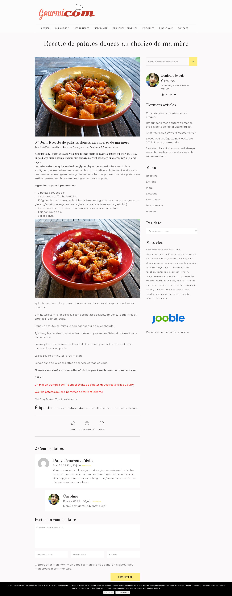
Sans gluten (79, 147)
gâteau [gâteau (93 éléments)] (176, 272)
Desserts (151, 193)
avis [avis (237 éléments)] (185, 254)
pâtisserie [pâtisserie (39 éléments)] (151, 285)
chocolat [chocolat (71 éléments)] (151, 263)
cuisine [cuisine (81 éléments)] (193, 263)
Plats (58, 147)
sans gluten (111, 408)
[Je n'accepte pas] (228, 588)
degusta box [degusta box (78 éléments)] (164, 267)
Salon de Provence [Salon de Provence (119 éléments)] (164, 289)
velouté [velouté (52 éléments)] (150, 298)
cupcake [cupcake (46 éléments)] (151, 267)
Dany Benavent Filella (73, 461)
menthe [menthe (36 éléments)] (150, 281)
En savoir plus (123, 592)
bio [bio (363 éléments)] (148, 258)
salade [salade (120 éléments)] (149, 289)
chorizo (61, 408)
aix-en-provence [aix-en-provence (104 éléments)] (155, 254)
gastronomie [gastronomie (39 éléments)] (164, 272)
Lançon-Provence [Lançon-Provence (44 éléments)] (156, 276)
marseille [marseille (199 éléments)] (189, 276)
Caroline (94, 147)
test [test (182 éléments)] (178, 294)
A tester (151, 211)
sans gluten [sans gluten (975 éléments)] (183, 289)
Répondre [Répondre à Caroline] (97, 501)
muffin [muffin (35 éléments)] (159, 281)
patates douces (79, 408)
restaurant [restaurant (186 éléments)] (189, 285)
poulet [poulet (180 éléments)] (180, 281)
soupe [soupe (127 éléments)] (164, 294)
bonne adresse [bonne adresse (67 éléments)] (159, 258)
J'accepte (108, 592)
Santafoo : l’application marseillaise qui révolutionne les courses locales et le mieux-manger (170, 152)
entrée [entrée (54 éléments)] (185, 267)
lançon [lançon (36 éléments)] (184, 272)
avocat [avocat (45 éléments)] (192, 254)
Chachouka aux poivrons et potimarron (171, 132)
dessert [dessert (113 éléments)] (176, 267)
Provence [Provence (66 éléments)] (190, 281)
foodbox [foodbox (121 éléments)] (150, 272)
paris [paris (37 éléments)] (172, 281)
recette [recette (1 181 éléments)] (162, 285)
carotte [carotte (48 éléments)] (172, 258)
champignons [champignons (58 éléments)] (185, 258)
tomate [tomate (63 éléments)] (186, 294)
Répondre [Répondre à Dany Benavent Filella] (86, 466)
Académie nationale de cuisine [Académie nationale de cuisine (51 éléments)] (163, 249)
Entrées (151, 181)
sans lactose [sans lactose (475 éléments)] (153, 294)
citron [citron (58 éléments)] (160, 263)
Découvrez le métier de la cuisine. (167, 332)
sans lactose (129, 408)
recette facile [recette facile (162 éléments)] (175, 285)
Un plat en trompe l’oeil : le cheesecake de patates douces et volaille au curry (84, 384)
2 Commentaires (109, 147)
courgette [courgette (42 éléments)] (170, 263)
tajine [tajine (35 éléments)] (172, 294)
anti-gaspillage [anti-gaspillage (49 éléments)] (174, 254)
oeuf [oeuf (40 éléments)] (166, 281)
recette (96, 408)
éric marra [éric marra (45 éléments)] (161, 298)
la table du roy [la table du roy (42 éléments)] (175, 276)
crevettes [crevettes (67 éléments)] (182, 263)
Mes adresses (154, 205)
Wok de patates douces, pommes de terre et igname (69, 391)
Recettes (67, 147)
